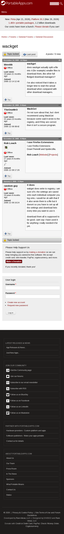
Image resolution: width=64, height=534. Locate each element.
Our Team (10, 463)
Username (10, 284)
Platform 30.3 (37, 19)
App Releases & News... (16, 347)
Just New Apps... (13, 353)
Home (4, 37)
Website (44, 154)
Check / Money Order (50, 523)
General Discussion (44, 37)
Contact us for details (15, 441)
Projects (53, 154)
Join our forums (14, 376)
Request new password (17, 305)
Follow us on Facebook (17, 400)
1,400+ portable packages (21, 23)
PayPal (37, 523)
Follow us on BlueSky (17, 394)
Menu (4, 12)
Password (10, 293)
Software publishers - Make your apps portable (25, 436)
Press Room (11, 469)
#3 (59, 139)
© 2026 (7, 513)
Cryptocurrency (32, 526)
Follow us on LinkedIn (17, 406)
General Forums (26, 37)
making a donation (37, 252)
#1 (59, 60)
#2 (59, 105)
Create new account (16, 302)
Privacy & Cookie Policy (22, 513)
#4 (59, 181)
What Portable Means (15, 484)
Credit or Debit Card (24, 523)
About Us (10, 458)
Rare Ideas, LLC (23, 518)
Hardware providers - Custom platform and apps (26, 431)
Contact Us (10, 490)
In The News (11, 474)
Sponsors (10, 479)
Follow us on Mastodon (17, 413)
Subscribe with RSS (16, 388)
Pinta (13, 19)
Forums (12, 37)
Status (8, 495)
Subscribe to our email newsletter (22, 382)
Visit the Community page (19, 370)
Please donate (42, 26)
